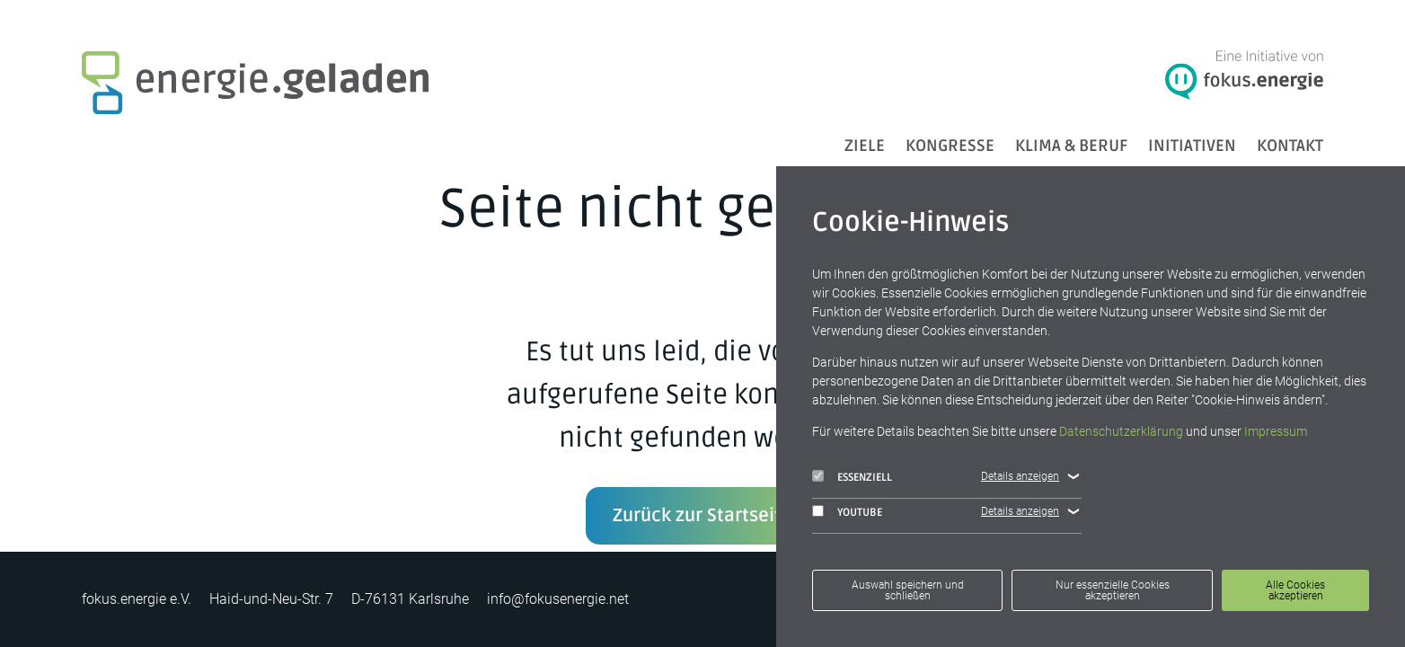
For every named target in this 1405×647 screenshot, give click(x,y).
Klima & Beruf (1071, 145)
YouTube (847, 512)
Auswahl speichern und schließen (908, 590)
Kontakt (1290, 145)
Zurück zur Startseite (702, 516)
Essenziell (852, 477)
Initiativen (1192, 145)
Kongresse (950, 145)
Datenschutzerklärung (1121, 431)
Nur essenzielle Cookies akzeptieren (1113, 590)
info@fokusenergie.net (558, 598)
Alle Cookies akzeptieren (1295, 590)
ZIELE (864, 145)
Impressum (1275, 431)
